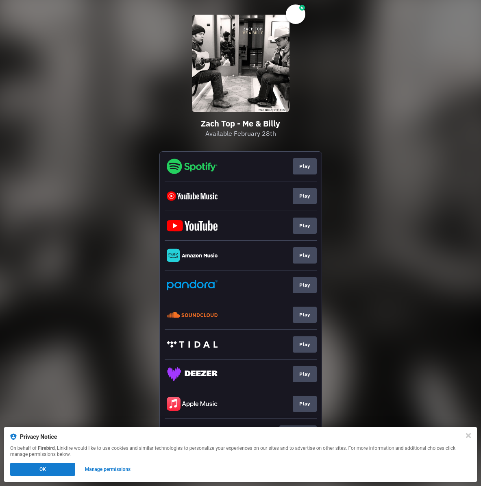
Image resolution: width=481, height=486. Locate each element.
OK (42, 469)
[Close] (468, 435)
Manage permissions (108, 469)
